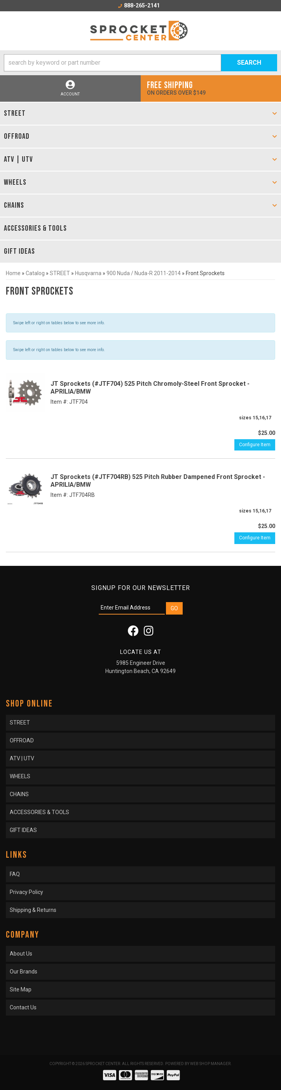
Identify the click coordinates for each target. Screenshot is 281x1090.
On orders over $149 (211, 88)
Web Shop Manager (210, 1064)
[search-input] (112, 63)
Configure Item (255, 444)
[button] (140, 62)
